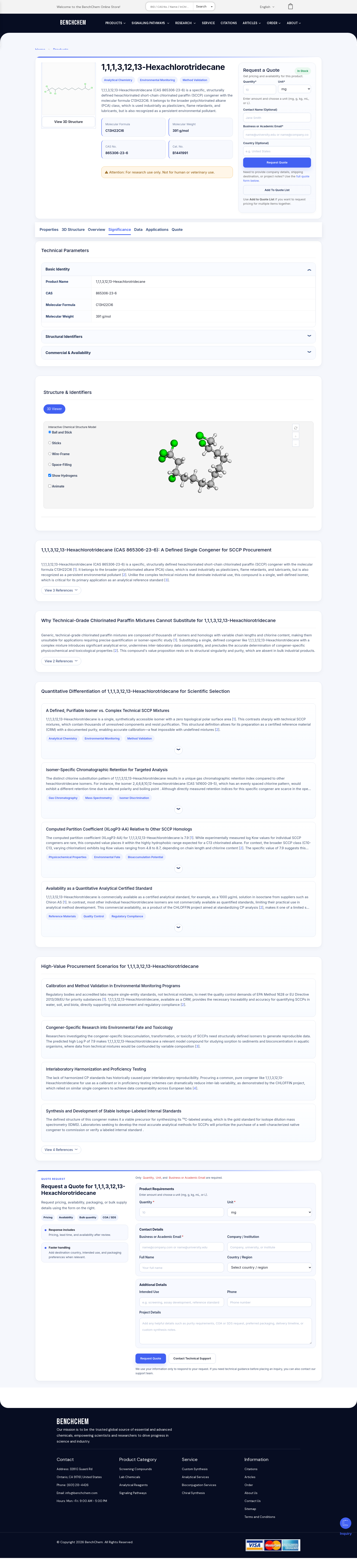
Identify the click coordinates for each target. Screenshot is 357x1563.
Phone (232, 1296)
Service (208, 23)
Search (201, 6)
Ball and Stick (60, 437)
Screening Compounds (135, 1474)
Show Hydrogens (62, 480)
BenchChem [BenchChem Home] (73, 22)
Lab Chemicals (129, 1482)
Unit (231, 1206)
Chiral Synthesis (193, 1498)
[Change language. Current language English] (268, 7)
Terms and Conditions (260, 1522)
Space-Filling (59, 469)
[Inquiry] (345, 1523)
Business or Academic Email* (263, 130)
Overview (96, 234)
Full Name (146, 1262)
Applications (157, 234)
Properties (49, 234)
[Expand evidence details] (178, 755)
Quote (177, 234)
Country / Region (239, 1262)
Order (272, 23)
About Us (251, 1498)
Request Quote (277, 166)
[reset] (295, 431)
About (292, 23)
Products (113, 23)
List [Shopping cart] (290, 7)
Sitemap (250, 1514)
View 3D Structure (68, 125)
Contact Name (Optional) (260, 113)
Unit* (281, 85)
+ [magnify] (295, 440)
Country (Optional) (256, 146)
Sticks (54, 447)
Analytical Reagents (133, 1490)
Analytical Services (195, 1482)
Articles (250, 23)
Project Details (150, 1317)
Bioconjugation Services (199, 1490)
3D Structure (73, 234)
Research (183, 23)
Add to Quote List (277, 194)
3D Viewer (54, 413)
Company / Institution (243, 1241)
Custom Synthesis (195, 1474)
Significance (119, 234)
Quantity (146, 1206)
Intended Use (149, 1296)
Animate (56, 491)
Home (40, 49)
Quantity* (250, 85)
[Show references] (61, 595)
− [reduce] (295, 448)
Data (138, 234)
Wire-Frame (59, 458)
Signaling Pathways (149, 23)
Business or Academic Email (161, 1241)
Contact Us (253, 1506)
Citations (229, 23)
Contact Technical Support (197, 1363)
